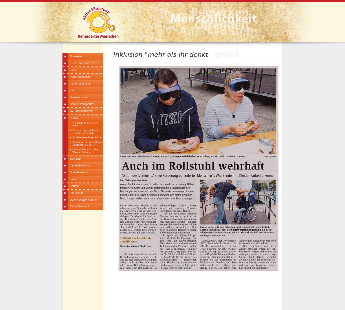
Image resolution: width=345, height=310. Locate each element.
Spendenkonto (79, 172)
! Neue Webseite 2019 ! (84, 63)
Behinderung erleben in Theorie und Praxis (85, 131)
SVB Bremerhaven (81, 111)
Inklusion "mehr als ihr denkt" (85, 124)
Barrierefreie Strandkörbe (87, 137)
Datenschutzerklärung (83, 199)
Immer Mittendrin (80, 83)
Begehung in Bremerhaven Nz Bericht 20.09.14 (87, 143)
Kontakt (74, 186)
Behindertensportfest (82, 104)
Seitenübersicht (79, 206)
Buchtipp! (75, 158)
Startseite (76, 56)
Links (73, 179)
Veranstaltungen (80, 76)
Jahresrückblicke (80, 165)
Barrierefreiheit (79, 97)
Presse (74, 117)
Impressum (77, 192)
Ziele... (74, 70)
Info (72, 90)
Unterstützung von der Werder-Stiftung (85, 150)
